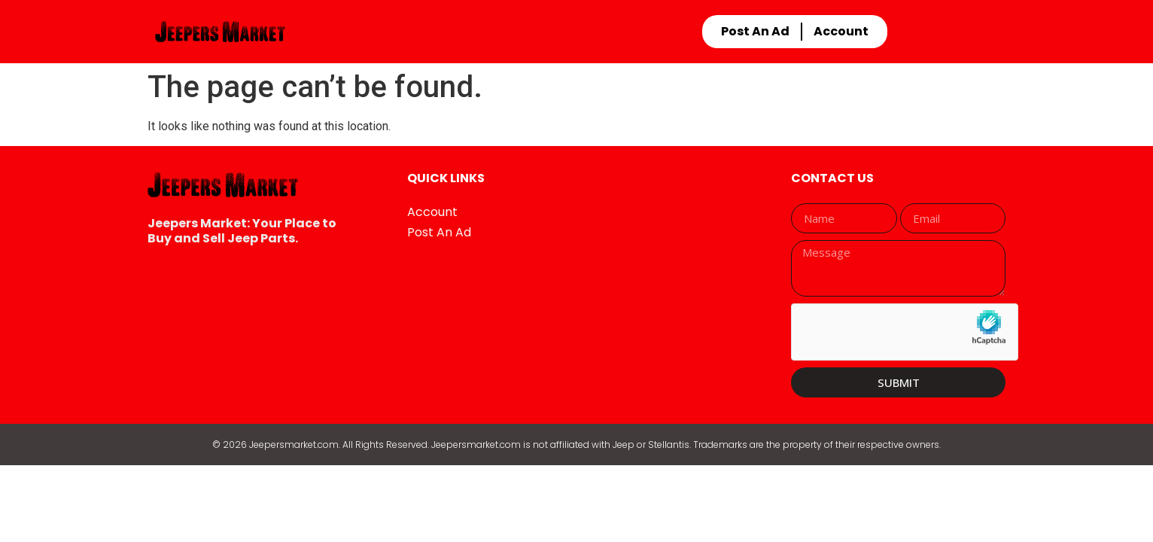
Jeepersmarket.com (294, 444)
